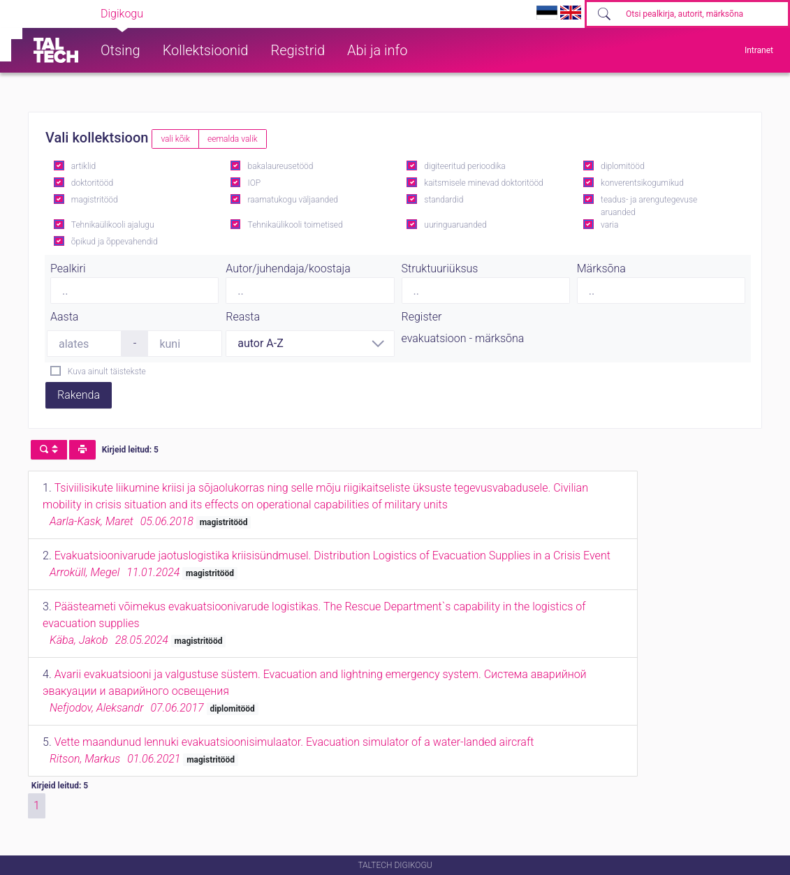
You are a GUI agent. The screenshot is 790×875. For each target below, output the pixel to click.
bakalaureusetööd (281, 166)
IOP (254, 183)
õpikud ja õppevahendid (114, 242)
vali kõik (175, 139)
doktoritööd (92, 183)
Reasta (243, 316)
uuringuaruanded (455, 225)
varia (609, 225)
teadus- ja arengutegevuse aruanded (649, 206)
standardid (443, 200)
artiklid (83, 166)
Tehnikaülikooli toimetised (295, 225)
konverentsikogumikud (642, 183)
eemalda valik (232, 139)
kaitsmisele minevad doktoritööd (483, 183)
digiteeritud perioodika (464, 166)
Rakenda (78, 395)
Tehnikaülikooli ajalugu (112, 225)
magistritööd (94, 200)
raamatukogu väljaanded (293, 200)
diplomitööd (623, 166)
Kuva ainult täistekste (107, 371)
